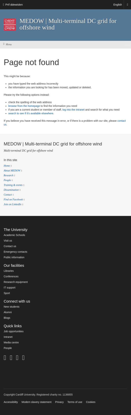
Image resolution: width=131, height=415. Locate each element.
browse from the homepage (24, 105)
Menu (7, 44)
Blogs (7, 317)
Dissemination (11, 189)
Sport (7, 293)
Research (8, 175)
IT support (9, 287)
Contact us (10, 246)
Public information (14, 257)
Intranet (8, 336)
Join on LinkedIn (12, 204)
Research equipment (16, 282)
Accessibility (11, 402)
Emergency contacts (15, 251)
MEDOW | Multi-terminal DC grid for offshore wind (68, 24)
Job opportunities (14, 331)
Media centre (11, 342)
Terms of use (74, 402)
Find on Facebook (13, 199)
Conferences (11, 276)
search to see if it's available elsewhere (30, 113)
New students (11, 306)
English (117, 4)
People (7, 180)
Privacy (59, 402)
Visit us (8, 240)
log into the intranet (74, 109)
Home (7, 165)
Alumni (8, 312)
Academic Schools (14, 235)
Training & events (13, 185)
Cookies (90, 402)
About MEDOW (12, 170)
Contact (8, 194)
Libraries (9, 270)
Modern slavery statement (36, 402)
